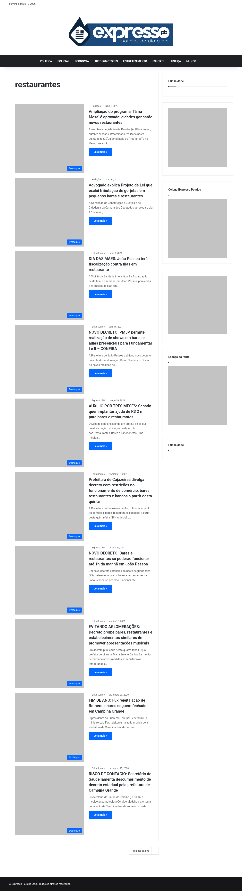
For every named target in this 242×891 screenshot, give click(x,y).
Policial (63, 61)
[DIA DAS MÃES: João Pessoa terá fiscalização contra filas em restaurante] (49, 285)
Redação (96, 106)
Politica (46, 61)
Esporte (158, 61)
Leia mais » (101, 151)
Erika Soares (98, 253)
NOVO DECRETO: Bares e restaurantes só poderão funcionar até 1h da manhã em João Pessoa (119, 558)
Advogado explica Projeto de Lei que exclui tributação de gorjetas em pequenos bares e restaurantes (120, 190)
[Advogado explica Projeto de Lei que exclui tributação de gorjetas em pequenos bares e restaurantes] (49, 212)
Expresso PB (98, 400)
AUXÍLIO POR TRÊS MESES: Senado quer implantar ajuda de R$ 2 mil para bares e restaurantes (120, 411)
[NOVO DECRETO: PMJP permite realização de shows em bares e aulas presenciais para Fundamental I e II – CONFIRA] (49, 359)
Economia (82, 61)
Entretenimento (135, 61)
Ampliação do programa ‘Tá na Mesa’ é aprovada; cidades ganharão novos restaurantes (120, 117)
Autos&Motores (106, 61)
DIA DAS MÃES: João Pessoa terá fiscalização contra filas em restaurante (118, 264)
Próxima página (144, 850)
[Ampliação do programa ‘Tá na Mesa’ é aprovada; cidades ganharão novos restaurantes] (49, 138)
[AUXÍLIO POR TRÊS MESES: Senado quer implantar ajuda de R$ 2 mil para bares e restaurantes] (49, 433)
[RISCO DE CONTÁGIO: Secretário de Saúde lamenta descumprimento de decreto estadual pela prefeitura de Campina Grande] (49, 800)
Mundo (191, 61)
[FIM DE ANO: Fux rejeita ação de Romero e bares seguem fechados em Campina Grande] (49, 727)
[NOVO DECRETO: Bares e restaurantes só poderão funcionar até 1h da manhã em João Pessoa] (49, 580)
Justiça (175, 61)
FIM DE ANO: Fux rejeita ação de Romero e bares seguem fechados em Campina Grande (119, 706)
